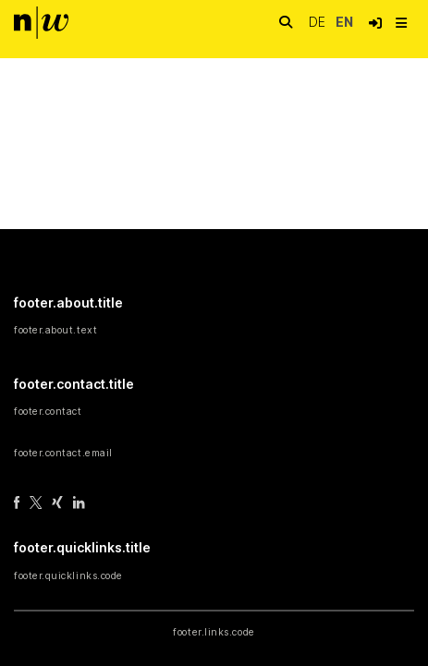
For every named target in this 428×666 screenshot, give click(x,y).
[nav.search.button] (286, 22)
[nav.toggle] (401, 23)
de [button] (319, 22)
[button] (375, 23)
